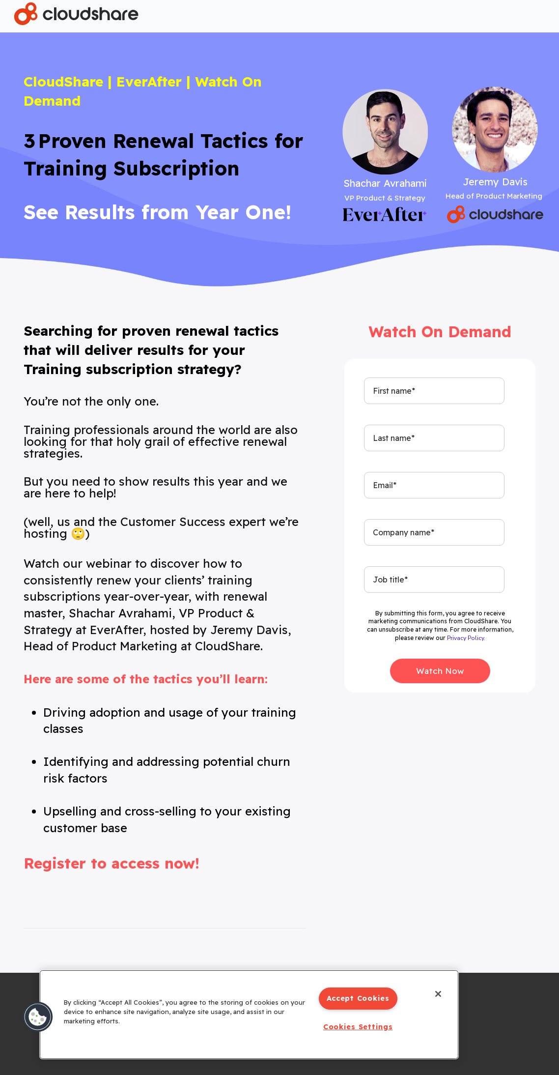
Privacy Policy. (466, 638)
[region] (249, 1014)
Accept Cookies (358, 998)
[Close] (438, 994)
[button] (38, 1017)
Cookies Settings (358, 1026)
